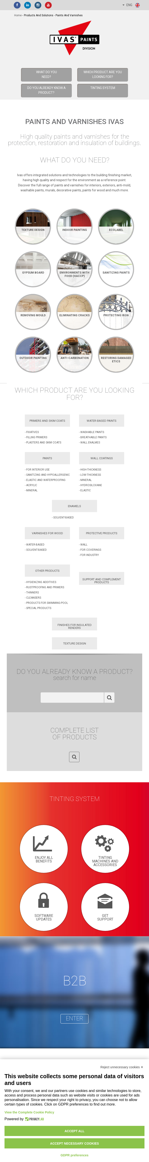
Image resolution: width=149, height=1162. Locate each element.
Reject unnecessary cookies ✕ (121, 1067)
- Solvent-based (63, 517)
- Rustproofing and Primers (44, 587)
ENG (131, 5)
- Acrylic (31, 485)
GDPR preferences (74, 1155)
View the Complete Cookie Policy (29, 1112)
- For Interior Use (37, 469)
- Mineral (31, 490)
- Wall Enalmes (89, 442)
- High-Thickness (90, 469)
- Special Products (38, 608)
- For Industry (89, 555)
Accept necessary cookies (74, 1143)
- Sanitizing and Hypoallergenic (47, 474)
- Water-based (34, 544)
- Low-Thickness (90, 474)
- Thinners (32, 592)
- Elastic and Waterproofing (45, 480)
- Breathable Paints (93, 437)
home (18, 15)
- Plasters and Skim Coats (43, 442)
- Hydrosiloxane (90, 485)
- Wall (83, 544)
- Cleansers (33, 597)
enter (74, 1018)
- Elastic (85, 490)
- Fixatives (32, 432)
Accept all (74, 1131)
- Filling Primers (36, 437)
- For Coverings (90, 549)
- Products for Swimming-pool (46, 602)
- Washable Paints (91, 432)
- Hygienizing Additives (40, 582)
